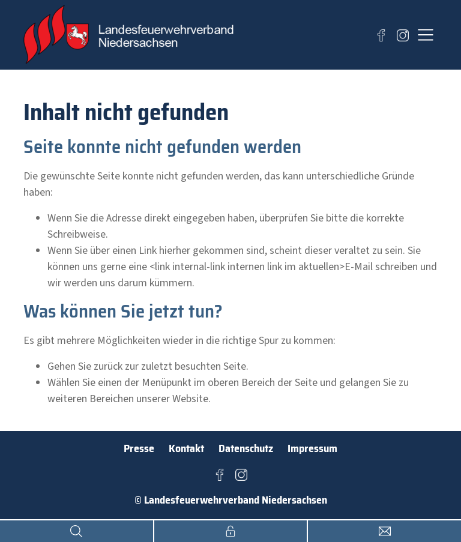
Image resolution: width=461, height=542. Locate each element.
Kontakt (186, 448)
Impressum (312, 448)
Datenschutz (245, 448)
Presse (139, 448)
